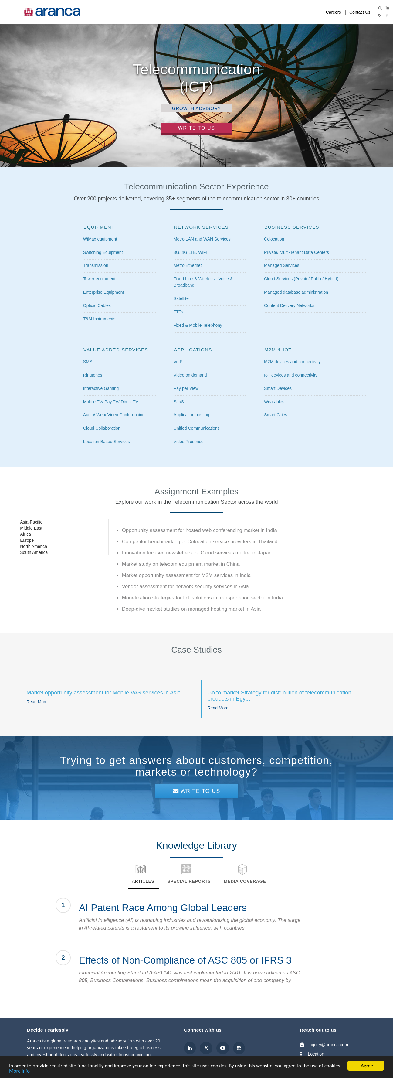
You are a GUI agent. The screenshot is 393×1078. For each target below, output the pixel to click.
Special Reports (189, 881)
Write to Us (196, 128)
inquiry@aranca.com (328, 1044)
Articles (143, 881)
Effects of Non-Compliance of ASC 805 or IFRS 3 (185, 960)
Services (199, 12)
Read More (36, 701)
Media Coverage (275, 12)
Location (316, 1054)
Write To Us (196, 791)
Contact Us (359, 12)
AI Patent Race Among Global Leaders (163, 907)
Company (308, 12)
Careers (333, 12)
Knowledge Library (233, 12)
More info (19, 1071)
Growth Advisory (196, 108)
